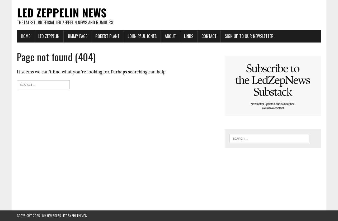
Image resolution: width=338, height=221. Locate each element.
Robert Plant (107, 36)
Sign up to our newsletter (249, 36)
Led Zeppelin (48, 36)
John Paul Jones (142, 36)
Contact (209, 36)
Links (188, 36)
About (170, 36)
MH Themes (79, 215)
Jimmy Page (77, 36)
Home (25, 36)
